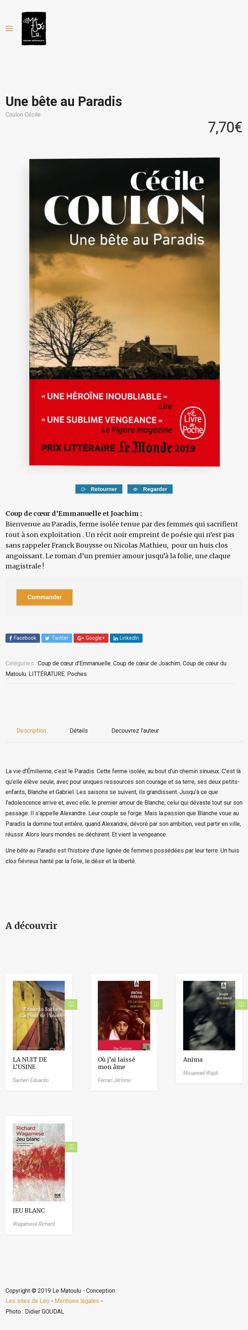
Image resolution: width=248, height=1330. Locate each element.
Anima (193, 1059)
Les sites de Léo (27, 1300)
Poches (77, 673)
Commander (44, 597)
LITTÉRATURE (46, 673)
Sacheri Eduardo (31, 1080)
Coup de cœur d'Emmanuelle (74, 663)
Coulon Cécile (23, 114)
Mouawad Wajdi (200, 1073)
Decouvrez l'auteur (135, 730)
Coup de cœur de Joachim (146, 663)
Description (31, 730)
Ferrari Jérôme (114, 1080)
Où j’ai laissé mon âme (116, 1063)
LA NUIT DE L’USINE (30, 1063)
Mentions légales (77, 1300)
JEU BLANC (29, 1210)
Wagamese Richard (34, 1224)
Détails (79, 730)
